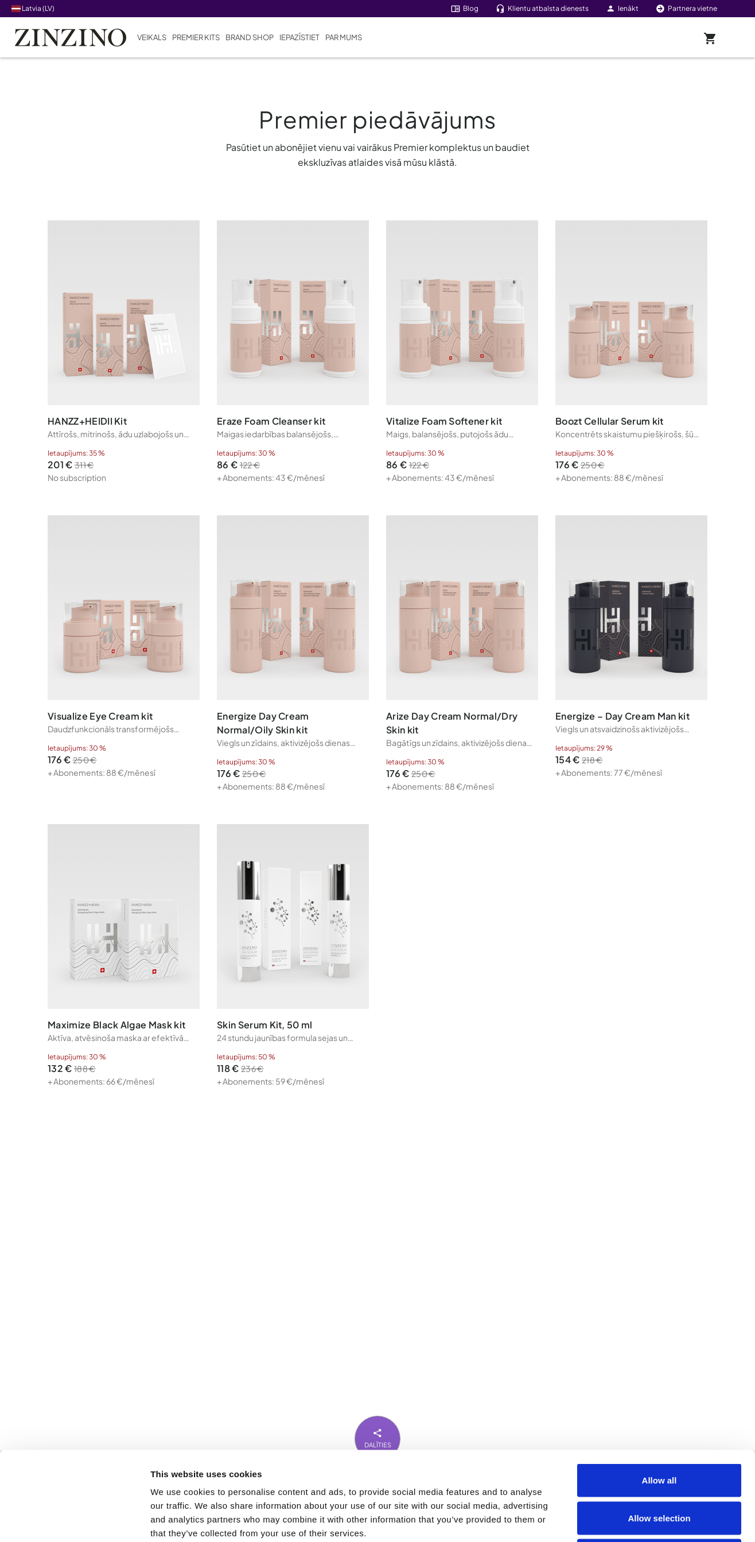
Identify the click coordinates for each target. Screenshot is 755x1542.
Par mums (343, 37)
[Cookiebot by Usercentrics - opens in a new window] (74, 1519)
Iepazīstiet (299, 37)
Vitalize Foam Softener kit (444, 421)
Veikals (151, 37)
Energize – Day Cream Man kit (622, 716)
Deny (659, 1466)
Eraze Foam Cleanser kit (271, 421)
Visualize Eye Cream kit (100, 716)
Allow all (659, 1391)
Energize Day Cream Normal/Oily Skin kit (263, 723)
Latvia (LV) (33, 8)
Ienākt (622, 8)
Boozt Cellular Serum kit (609, 421)
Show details (649, 1519)
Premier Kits (196, 37)
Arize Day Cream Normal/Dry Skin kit (451, 723)
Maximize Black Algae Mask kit (116, 1025)
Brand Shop (249, 37)
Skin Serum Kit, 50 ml (265, 1025)
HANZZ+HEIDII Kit (87, 421)
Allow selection (659, 1429)
